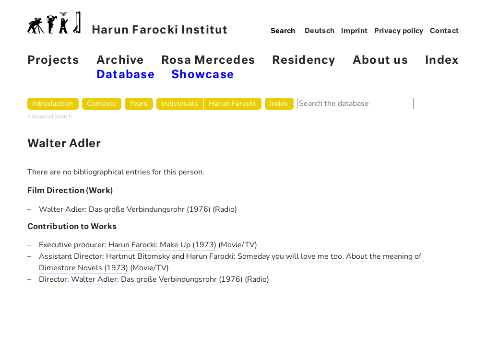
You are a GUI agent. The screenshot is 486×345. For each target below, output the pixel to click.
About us (380, 60)
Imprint (354, 31)
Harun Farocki (232, 103)
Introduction (52, 103)
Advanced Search (49, 116)
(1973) (205, 245)
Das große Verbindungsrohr (138, 209)
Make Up (176, 245)
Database (125, 74)
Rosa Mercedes (208, 60)
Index (442, 60)
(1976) (200, 209)
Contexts (101, 103)
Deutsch (320, 31)
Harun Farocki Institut (127, 24)
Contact (444, 31)
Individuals (179, 103)
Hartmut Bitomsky (138, 256)
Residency (303, 60)
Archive (120, 60)
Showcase (202, 74)
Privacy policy (399, 31)
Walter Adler (62, 209)
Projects (53, 60)
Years (138, 103)
